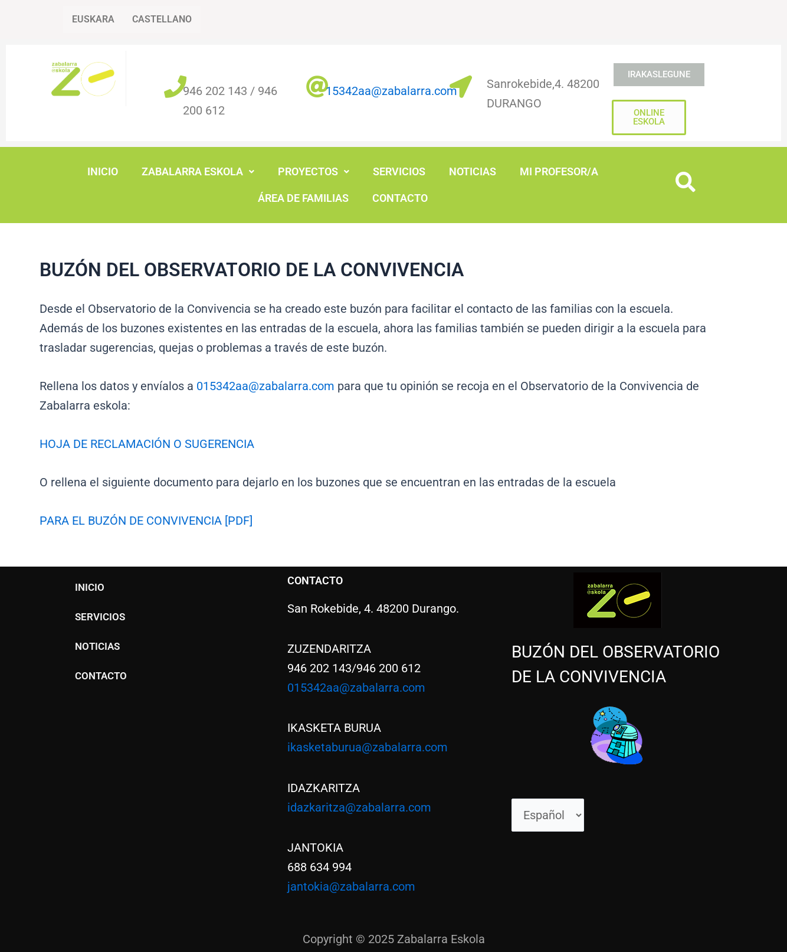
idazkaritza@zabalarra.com (359, 805)
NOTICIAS (472, 171)
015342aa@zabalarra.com (265, 385)
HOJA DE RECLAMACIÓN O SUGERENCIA (147, 443)
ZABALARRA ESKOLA (198, 171)
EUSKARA (93, 19)
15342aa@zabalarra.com (391, 91)
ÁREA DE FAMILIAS (303, 197)
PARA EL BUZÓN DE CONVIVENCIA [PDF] (146, 519)
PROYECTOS (313, 171)
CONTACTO (400, 197)
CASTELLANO (162, 19)
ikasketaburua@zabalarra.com (367, 745)
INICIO (102, 171)
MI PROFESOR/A (559, 171)
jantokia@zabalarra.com (351, 884)
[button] (198, 172)
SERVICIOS (399, 171)
